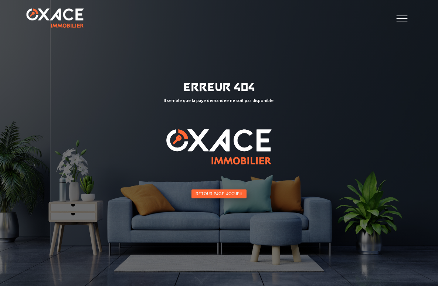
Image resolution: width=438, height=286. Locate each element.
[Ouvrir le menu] (402, 19)
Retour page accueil (219, 194)
